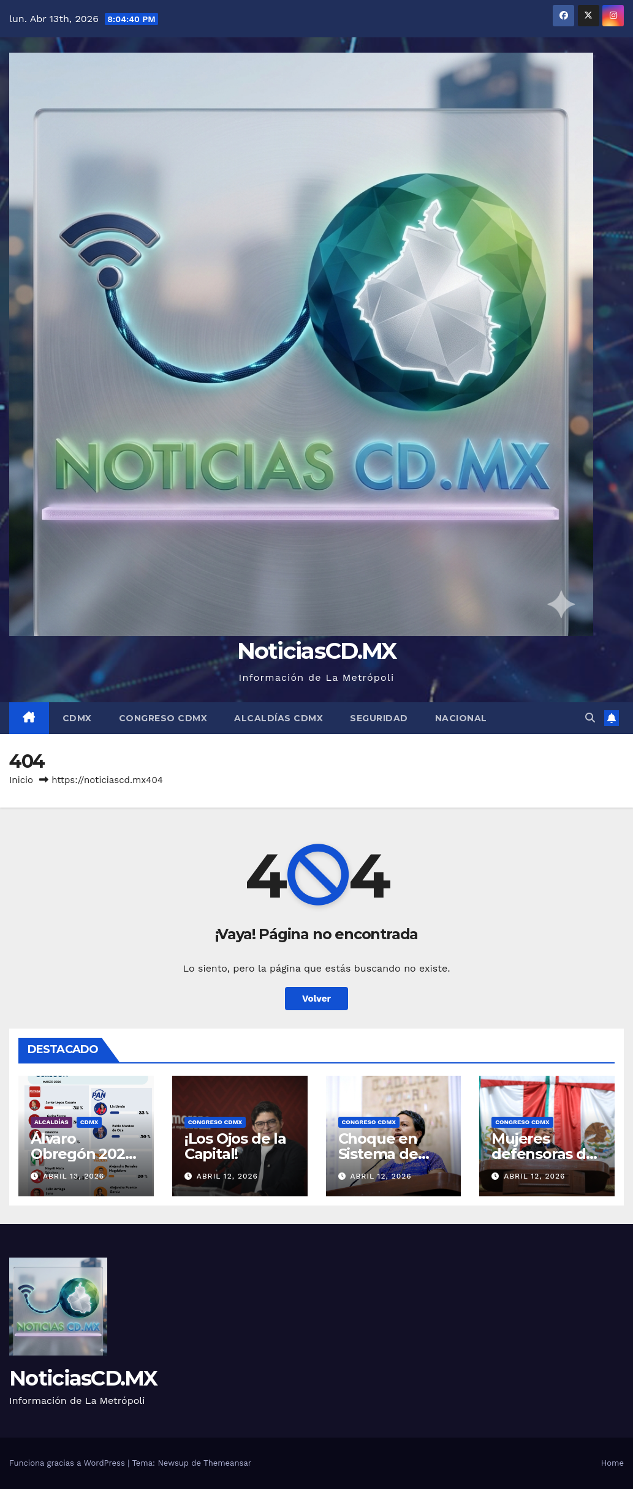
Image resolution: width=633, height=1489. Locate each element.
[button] (590, 718)
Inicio (21, 780)
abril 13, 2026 (73, 1176)
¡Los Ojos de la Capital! (235, 1146)
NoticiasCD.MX (316, 650)
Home (612, 1463)
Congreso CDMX (163, 718)
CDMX (77, 718)
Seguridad (379, 718)
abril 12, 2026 (227, 1176)
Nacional (461, 718)
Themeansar (227, 1463)
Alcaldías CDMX (278, 718)
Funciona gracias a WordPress (68, 1463)
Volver (316, 998)
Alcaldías (51, 1122)
